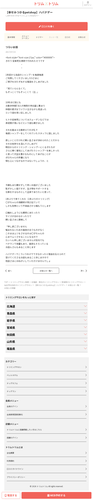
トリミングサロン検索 (19, 282)
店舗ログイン (12, 437)
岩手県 (11, 320)
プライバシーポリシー (16, 477)
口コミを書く (46, 26)
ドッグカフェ (12, 383)
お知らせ (81, 37)
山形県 (11, 341)
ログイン (87, 3)
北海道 (11, 306)
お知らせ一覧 (73, 285)
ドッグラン (11, 391)
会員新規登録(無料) (15, 414)
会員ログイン (12, 406)
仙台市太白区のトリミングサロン (18, 285)
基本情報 (11, 37)
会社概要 (10, 452)
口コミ (67, 37)
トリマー (39, 37)
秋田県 (11, 335)
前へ (10, 270)
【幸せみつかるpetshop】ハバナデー (49, 285)
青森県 (11, 313)
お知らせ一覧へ (46, 270)
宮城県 (11, 327)
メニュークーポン (25, 37)
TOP (6, 282)
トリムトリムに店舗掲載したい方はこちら (24, 429)
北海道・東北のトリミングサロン (45, 282)
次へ (82, 270)
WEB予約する (56, 495)
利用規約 (10, 460)
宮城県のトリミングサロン (72, 282)
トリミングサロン (14, 367)
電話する (11, 495)
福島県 (11, 349)
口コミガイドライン (15, 468)
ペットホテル (12, 375)
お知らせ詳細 (9, 288)
